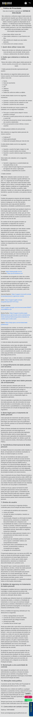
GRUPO (28, 700)
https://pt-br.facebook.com (15, 273)
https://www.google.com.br (14, 271)
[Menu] (29, 3)
